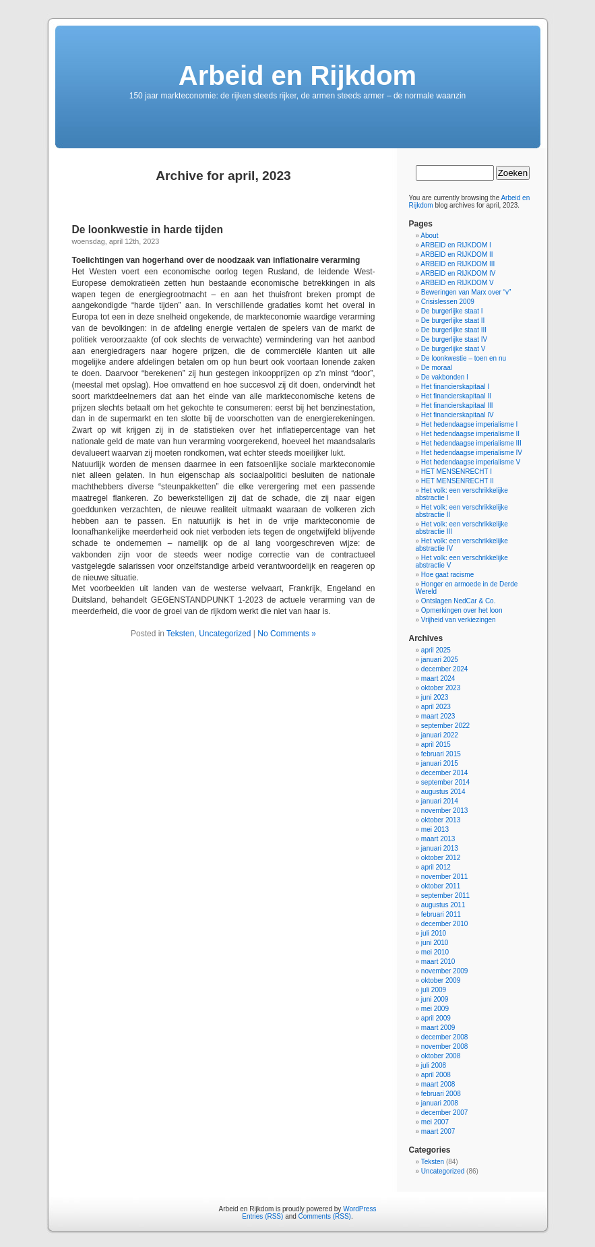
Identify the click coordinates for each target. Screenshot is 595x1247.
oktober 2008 (440, 1056)
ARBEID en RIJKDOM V (456, 282)
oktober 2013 (440, 820)
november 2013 (444, 810)
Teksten (180, 633)
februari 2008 (441, 1093)
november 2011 (444, 876)
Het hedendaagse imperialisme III (471, 443)
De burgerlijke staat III (454, 330)
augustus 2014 (443, 791)
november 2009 (444, 971)
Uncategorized (225, 633)
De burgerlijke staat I (452, 311)
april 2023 (436, 706)
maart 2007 (438, 1131)
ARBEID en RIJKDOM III (457, 264)
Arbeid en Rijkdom (297, 75)
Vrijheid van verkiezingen (458, 620)
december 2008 (444, 1037)
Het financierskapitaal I (455, 386)
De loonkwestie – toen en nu (463, 358)
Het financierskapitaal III (457, 405)
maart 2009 (438, 1027)
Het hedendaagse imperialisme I (469, 424)
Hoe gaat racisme (447, 574)
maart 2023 (438, 716)
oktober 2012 (440, 857)
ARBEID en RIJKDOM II (456, 254)
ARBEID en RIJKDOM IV (457, 273)
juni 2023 (435, 697)
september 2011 (445, 895)
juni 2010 (435, 942)
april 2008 (436, 1074)
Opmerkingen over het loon (462, 610)
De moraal (436, 367)
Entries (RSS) (262, 1216)
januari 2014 (439, 801)
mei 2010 (435, 952)
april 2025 (436, 650)
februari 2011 (441, 914)
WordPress (359, 1209)
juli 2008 (433, 1065)
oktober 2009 (440, 980)
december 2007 (444, 1112)
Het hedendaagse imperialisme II (470, 433)
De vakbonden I (444, 377)
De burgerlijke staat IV (454, 339)
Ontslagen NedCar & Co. (458, 601)
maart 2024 (438, 678)
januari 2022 (439, 735)
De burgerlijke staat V (453, 349)
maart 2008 (438, 1084)
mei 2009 (435, 1008)
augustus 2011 (443, 905)
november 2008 (444, 1046)
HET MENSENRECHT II (457, 481)
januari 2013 (439, 848)
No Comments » (286, 633)
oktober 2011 (440, 886)
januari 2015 (439, 763)
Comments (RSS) (325, 1216)
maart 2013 (438, 839)
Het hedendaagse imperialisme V (470, 462)
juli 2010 (433, 933)
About (429, 235)
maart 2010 (438, 961)
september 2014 (445, 782)
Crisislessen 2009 (447, 301)
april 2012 (436, 867)
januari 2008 (439, 1103)
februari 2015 (441, 754)
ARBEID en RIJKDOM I (455, 245)
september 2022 (445, 725)
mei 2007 (435, 1122)
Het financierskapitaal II (456, 396)
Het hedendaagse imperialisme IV (471, 452)
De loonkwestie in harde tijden (147, 229)
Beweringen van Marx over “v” (466, 292)
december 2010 (444, 923)
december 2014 (444, 773)
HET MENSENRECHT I (456, 471)
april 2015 (436, 744)
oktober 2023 (440, 688)
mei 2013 (435, 829)
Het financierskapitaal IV (457, 415)
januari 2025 (439, 659)
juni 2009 (435, 999)
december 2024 (444, 669)
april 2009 (436, 1018)
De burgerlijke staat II (453, 320)
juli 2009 (433, 990)
